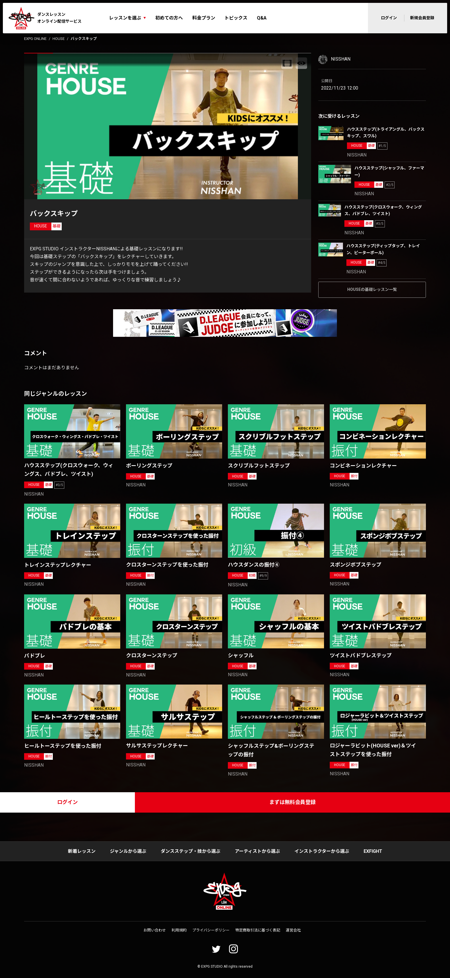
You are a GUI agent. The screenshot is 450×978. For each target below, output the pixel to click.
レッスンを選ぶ (125, 18)
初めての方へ (169, 18)
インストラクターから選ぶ (321, 851)
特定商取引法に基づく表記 (257, 930)
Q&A (262, 18)
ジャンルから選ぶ (128, 851)
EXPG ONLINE (35, 38)
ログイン (389, 18)
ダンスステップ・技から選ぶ (190, 851)
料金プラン (203, 18)
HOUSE (59, 38)
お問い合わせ (154, 930)
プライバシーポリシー (211, 930)
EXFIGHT (373, 851)
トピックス (235, 18)
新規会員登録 (422, 18)
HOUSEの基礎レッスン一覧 (372, 289)
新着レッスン (82, 851)
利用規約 (179, 930)
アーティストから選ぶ (257, 851)
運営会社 (293, 930)
